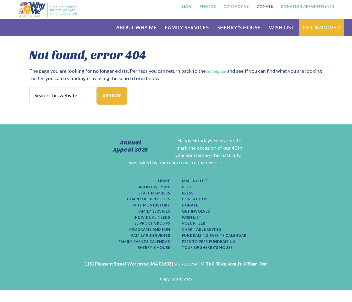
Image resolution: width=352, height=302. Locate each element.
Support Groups (149, 232)
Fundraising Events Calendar (220, 245)
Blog (188, 191)
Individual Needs (148, 225)
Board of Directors (144, 204)
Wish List (194, 225)
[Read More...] (155, 171)
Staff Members (151, 197)
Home (163, 184)
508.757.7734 (186, 276)
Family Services (150, 218)
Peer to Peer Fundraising (214, 252)
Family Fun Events (146, 245)
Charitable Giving (205, 239)
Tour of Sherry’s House (212, 259)
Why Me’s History (147, 211)
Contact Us (197, 204)
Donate (192, 211)
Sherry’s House (150, 259)
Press (189, 197)
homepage (218, 71)
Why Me (48, 9)
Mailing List (197, 184)
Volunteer (196, 232)
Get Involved (199, 218)
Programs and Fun (146, 239)
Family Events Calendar (139, 252)
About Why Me (151, 191)
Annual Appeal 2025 (130, 148)
